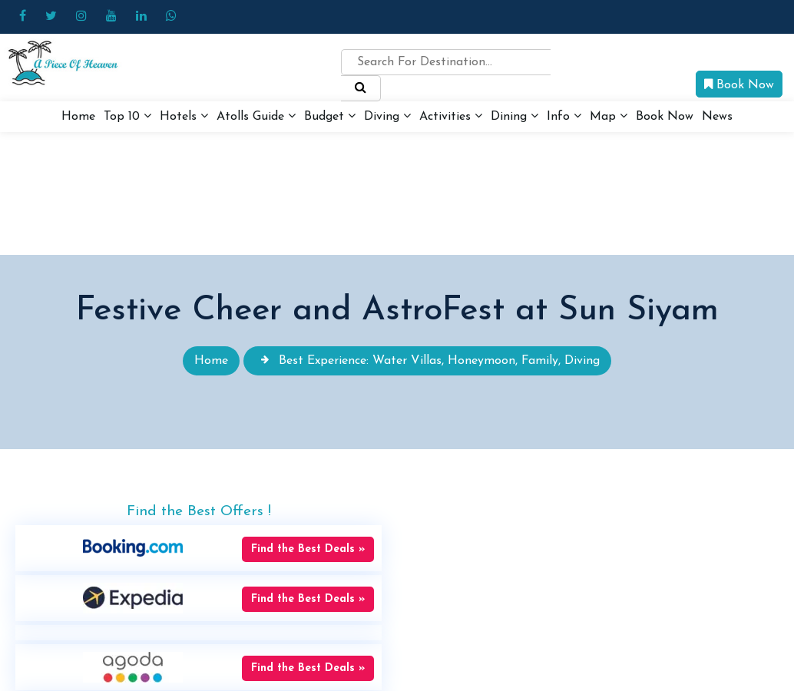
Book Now (739, 84)
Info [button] (564, 116)
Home (78, 117)
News (717, 117)
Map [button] (608, 116)
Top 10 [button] (127, 116)
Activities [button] (450, 116)
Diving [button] (387, 116)
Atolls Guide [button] (256, 116)
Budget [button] (330, 116)
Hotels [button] (184, 116)
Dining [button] (514, 116)
